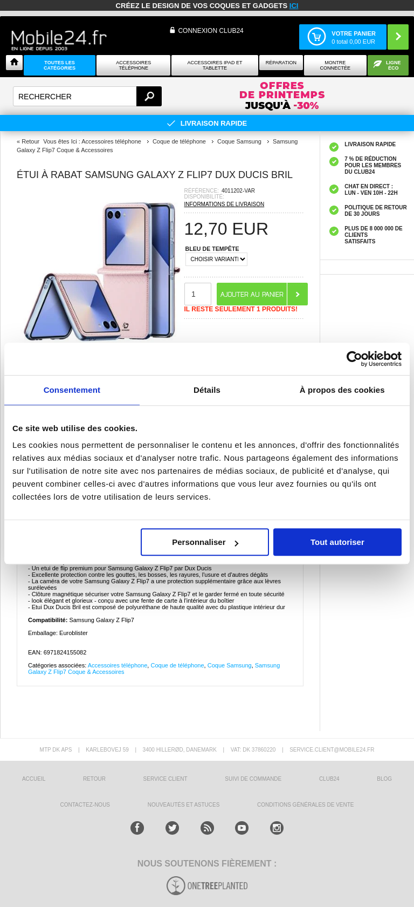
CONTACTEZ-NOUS (85, 805)
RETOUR (94, 779)
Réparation (281, 62)
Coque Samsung (230, 665)
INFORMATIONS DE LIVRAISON (224, 204)
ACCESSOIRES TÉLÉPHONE (133, 65)
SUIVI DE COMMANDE (253, 779)
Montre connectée (335, 65)
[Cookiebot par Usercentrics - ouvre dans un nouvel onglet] (354, 359)
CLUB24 (329, 779)
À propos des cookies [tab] (342, 389)
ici (294, 6)
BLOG (384, 779)
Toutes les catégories (59, 65)
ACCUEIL (33, 779)
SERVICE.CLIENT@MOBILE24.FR (331, 750)
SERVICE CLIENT (165, 779)
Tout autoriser (337, 542)
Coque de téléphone (177, 665)
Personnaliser (205, 542)
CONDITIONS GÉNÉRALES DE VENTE (305, 805)
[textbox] (87, 96)
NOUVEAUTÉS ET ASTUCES (184, 805)
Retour (30, 141)
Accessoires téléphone (118, 665)
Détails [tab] (207, 389)
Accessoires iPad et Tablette (215, 65)
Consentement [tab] (72, 389)
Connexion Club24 (210, 31)
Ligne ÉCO (393, 65)
